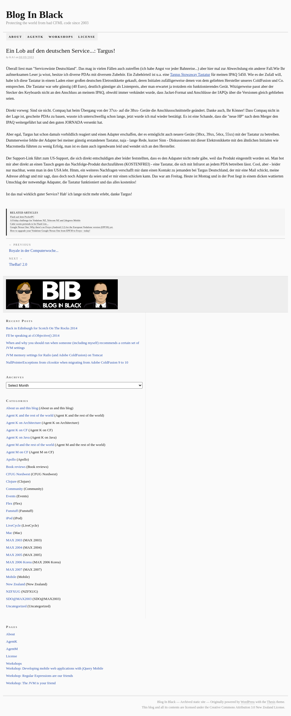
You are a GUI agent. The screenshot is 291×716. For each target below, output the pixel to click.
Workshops (61, 36)
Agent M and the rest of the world (30, 445)
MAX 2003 (14, 540)
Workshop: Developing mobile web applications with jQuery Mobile (54, 668)
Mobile (11, 577)
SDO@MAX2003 (19, 599)
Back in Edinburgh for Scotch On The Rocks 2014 (41, 328)
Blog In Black (34, 14)
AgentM (12, 649)
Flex (9, 503)
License (86, 36)
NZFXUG (13, 591)
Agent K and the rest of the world (29, 415)
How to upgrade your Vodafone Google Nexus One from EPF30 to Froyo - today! (50, 230)
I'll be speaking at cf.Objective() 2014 (33, 335)
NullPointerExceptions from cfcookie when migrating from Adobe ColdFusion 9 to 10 (67, 362)
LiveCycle (13, 525)
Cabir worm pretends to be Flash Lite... (29, 224)
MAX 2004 (14, 547)
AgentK (35, 36)
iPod (9, 518)
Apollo (11, 459)
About (15, 36)
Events (11, 496)
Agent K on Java (18, 437)
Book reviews (16, 467)
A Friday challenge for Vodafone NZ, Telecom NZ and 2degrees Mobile (45, 220)
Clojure (11, 481)
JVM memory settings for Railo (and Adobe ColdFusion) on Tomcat (54, 355)
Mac (9, 533)
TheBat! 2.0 (18, 264)
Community (14, 489)
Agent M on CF (17, 452)
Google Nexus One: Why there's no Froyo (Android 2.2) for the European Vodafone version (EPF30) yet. (61, 227)
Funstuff (12, 511)
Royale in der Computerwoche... (33, 251)
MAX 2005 (14, 555)
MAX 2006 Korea (19, 562)
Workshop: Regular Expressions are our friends (39, 676)
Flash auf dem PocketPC (22, 216)
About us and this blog (22, 408)
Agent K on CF (17, 430)
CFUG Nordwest (18, 474)
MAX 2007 (14, 569)
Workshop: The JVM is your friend (31, 683)
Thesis (271, 702)
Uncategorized (16, 606)
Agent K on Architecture (23, 423)
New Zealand (15, 584)
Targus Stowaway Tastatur (190, 75)
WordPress (248, 702)
